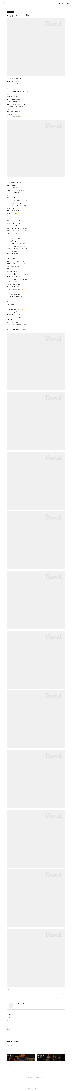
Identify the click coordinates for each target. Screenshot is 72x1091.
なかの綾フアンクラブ (63, 3)
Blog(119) (8, 989)
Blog (23, 3)
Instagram (49, 3)
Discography (36, 3)
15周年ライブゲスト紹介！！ (13, 1041)
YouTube (43, 3)
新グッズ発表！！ (11, 1029)
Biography (28, 3)
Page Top (36, 1083)
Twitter (54, 3)
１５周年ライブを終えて (12, 1017)
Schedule (18, 3)
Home (12, 3)
